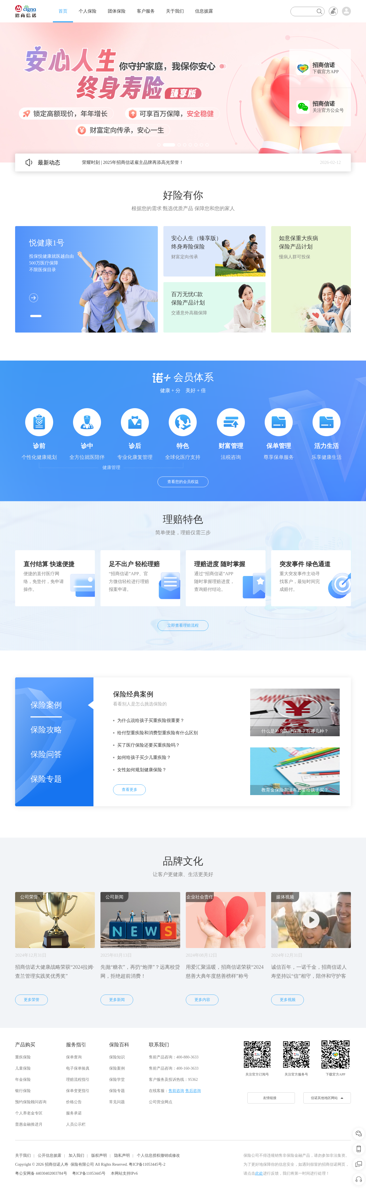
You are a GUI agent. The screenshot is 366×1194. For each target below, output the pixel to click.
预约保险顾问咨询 (30, 1102)
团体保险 (117, 11)
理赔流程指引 (78, 1079)
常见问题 (117, 1102)
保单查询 (74, 1057)
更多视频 (287, 1000)
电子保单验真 (78, 1068)
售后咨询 (193, 1091)
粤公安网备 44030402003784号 (41, 1173)
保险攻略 (46, 729)
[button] (159, 145)
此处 (259, 1173)
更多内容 (202, 1000)
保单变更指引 (78, 1091)
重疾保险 (23, 1057)
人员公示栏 (76, 1124)
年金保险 (23, 1079)
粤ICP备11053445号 (88, 1173)
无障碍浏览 (333, 11)
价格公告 (74, 1102)
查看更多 (129, 790)
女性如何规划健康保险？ (141, 769)
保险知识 (117, 1057)
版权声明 (99, 1155)
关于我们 (175, 11)
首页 (62, 11)
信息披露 (204, 11)
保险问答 (46, 754)
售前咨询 (176, 1091)
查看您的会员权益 (183, 482)
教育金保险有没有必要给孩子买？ (295, 790)
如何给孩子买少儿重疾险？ (144, 757)
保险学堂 (117, 1079)
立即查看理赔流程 (183, 625)
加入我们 (76, 1155)
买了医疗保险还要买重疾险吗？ (148, 745)
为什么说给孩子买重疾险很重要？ (150, 720)
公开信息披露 (49, 1155)
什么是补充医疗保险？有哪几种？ (295, 731)
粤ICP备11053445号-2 (147, 1164)
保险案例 (46, 705)
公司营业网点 (160, 1102)
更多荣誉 (31, 1000)
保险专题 (46, 779)
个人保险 (88, 11)
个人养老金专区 (29, 1113)
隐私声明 (122, 1155)
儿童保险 (23, 1068)
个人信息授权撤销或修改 (158, 1155)
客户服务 (146, 11)
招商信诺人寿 (56, 1164)
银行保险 (23, 1091)
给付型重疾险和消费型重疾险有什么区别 (157, 732)
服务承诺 (74, 1113)
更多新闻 (117, 1000)
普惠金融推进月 (29, 1124)
